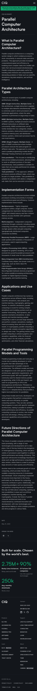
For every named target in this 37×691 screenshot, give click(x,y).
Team (22, 658)
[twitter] (24, 612)
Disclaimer (29, 683)
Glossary (5, 651)
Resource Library (7, 654)
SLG (18, 687)
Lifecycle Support (26, 622)
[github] (28, 612)
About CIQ (23, 648)
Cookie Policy (18, 683)
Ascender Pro (6, 625)
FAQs (21, 665)
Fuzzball (5, 628)
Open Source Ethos (26, 654)
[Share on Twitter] (8, 536)
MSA (14, 687)
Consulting (24, 628)
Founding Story (25, 651)
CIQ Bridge (5, 638)
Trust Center (6, 658)
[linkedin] (21, 612)
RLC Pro (4, 622)
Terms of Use (6, 687)
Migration (23, 632)
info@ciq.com (25, 608)
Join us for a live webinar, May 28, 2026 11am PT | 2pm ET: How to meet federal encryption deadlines (18, 8)
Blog (6, 648)
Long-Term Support (27, 625)
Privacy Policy (7, 683)
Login (22, 635)
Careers (27, 668)
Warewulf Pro (6, 632)
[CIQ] (4, 3)
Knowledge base (25, 638)
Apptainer (5, 635)
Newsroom (24, 661)
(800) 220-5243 (25, 605)
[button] (34, 3)
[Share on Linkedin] (3, 536)
